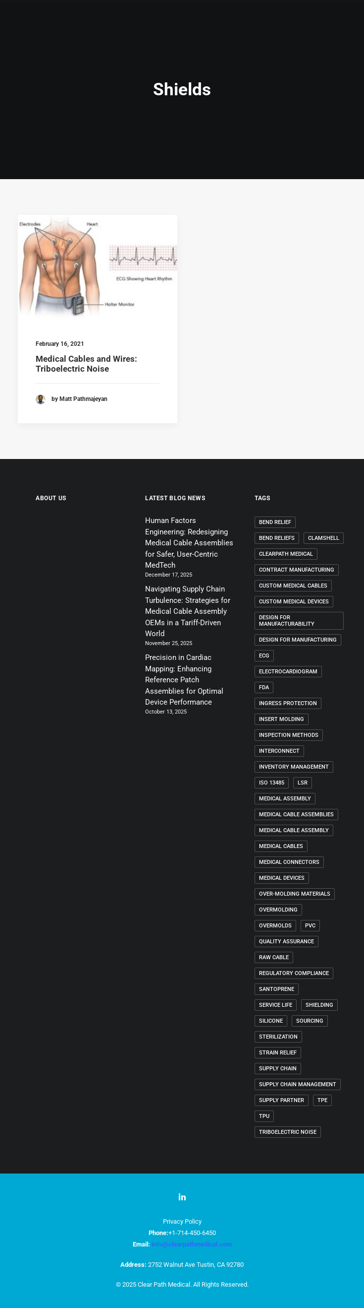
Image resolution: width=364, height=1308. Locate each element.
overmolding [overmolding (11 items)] (278, 910)
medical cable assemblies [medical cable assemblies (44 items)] (296, 814)
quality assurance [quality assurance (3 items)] (286, 941)
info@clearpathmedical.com (192, 1244)
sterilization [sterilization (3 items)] (278, 1037)
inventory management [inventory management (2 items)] (294, 767)
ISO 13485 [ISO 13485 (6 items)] (271, 783)
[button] (97, 268)
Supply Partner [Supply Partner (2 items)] (281, 1100)
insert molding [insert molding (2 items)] (281, 719)
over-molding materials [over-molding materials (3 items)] (294, 894)
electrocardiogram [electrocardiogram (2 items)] (288, 671)
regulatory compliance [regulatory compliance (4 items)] (294, 973)
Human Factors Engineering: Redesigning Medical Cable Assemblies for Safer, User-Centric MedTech (189, 543)
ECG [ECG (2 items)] (264, 656)
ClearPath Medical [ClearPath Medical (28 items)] (286, 554)
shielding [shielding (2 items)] (319, 1005)
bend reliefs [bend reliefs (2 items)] (277, 538)
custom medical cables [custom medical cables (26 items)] (293, 586)
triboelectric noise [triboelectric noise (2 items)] (287, 1132)
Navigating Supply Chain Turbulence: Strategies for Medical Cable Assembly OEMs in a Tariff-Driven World (187, 611)
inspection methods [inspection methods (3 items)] (288, 735)
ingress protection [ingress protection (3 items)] (288, 703)
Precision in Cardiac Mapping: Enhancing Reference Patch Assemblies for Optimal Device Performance (184, 680)
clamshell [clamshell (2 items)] (323, 538)
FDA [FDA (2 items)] (264, 687)
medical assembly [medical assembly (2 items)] (285, 798)
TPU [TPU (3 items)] (264, 1116)
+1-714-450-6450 (192, 1233)
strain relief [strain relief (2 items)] (278, 1052)
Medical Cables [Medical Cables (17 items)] (281, 846)
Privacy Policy (182, 1221)
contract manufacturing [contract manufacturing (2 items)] (296, 570)
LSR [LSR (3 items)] (303, 783)
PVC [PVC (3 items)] (310, 925)
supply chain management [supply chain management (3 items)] (297, 1084)
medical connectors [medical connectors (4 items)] (289, 862)
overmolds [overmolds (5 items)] (275, 925)
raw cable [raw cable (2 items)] (274, 957)
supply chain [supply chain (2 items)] (278, 1068)
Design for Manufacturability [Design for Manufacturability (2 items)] (286, 620)
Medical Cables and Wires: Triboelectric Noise (86, 364)
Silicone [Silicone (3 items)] (271, 1021)
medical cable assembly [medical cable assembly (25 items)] (294, 830)
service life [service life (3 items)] (275, 1005)
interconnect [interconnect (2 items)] (279, 751)
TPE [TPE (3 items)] (322, 1100)
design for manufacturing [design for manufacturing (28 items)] (298, 640)
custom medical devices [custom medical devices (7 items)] (294, 601)
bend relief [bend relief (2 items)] (275, 522)
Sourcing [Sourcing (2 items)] (309, 1021)
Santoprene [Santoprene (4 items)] (276, 989)
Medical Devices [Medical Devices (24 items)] (282, 878)
